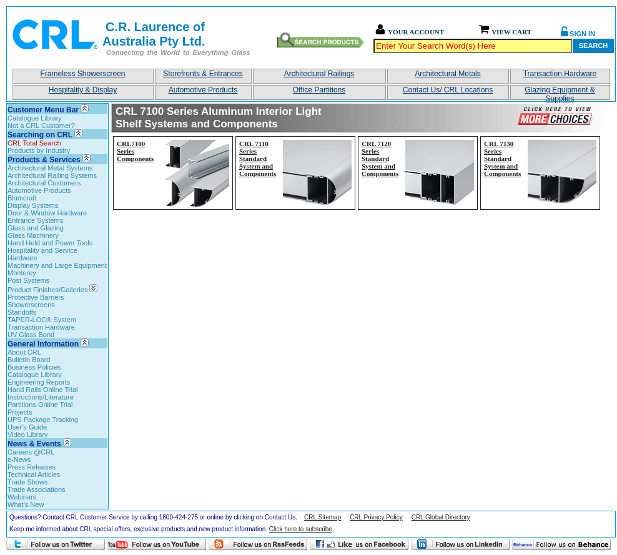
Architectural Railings (319, 73)
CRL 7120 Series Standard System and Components (380, 158)
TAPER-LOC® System (41, 319)
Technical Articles (33, 474)
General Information (43, 344)
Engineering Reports (38, 382)
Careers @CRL (30, 452)
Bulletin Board (29, 359)
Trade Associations (36, 489)
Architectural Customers (44, 183)
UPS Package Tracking (42, 419)
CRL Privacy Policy (376, 517)
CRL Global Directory (441, 517)
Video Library (27, 434)
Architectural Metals (447, 73)
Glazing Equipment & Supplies (560, 93)
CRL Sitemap (322, 517)
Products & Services (44, 159)
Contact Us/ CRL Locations (448, 90)
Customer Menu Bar (43, 110)
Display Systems (32, 205)
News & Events (34, 444)
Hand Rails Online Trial (42, 389)
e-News (19, 459)
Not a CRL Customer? (41, 125)
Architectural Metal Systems (49, 168)
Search (593, 45)
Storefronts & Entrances (202, 73)
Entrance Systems (35, 220)
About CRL (24, 352)
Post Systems (28, 280)
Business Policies (34, 367)
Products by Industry (38, 150)
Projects (19, 412)
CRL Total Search (34, 143)
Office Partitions (319, 90)
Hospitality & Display (83, 90)
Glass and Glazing (35, 228)
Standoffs (21, 312)
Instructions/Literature (40, 397)
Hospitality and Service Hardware (42, 254)
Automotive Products (203, 90)
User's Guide (27, 427)
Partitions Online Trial (40, 404)
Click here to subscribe (300, 529)
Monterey (21, 273)
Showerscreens (31, 304)
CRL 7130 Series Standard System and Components (502, 158)
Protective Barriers (35, 297)
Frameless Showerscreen (82, 73)
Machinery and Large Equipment (57, 265)
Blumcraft (21, 198)
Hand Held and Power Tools (49, 243)
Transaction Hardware (560, 73)
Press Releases (31, 467)
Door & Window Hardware (47, 213)
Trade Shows (27, 482)
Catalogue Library (34, 118)
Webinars (21, 497)
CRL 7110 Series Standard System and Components (257, 158)
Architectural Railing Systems (52, 175)
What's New (25, 504)
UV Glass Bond (30, 334)
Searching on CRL (39, 134)
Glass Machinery (33, 235)
